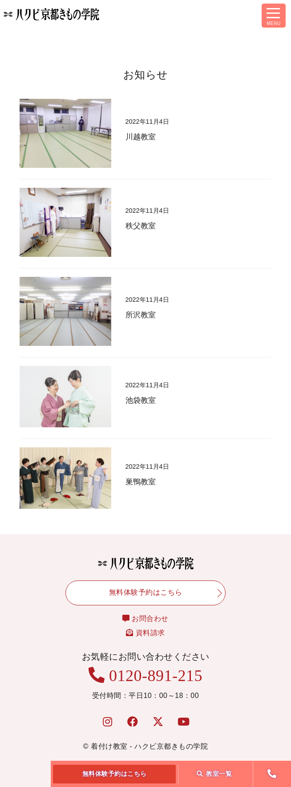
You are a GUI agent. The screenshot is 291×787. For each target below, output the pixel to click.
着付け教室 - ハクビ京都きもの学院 (149, 746)
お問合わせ (145, 618)
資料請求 (145, 633)
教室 (214, 773)
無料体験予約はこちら (114, 773)
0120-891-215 (145, 676)
